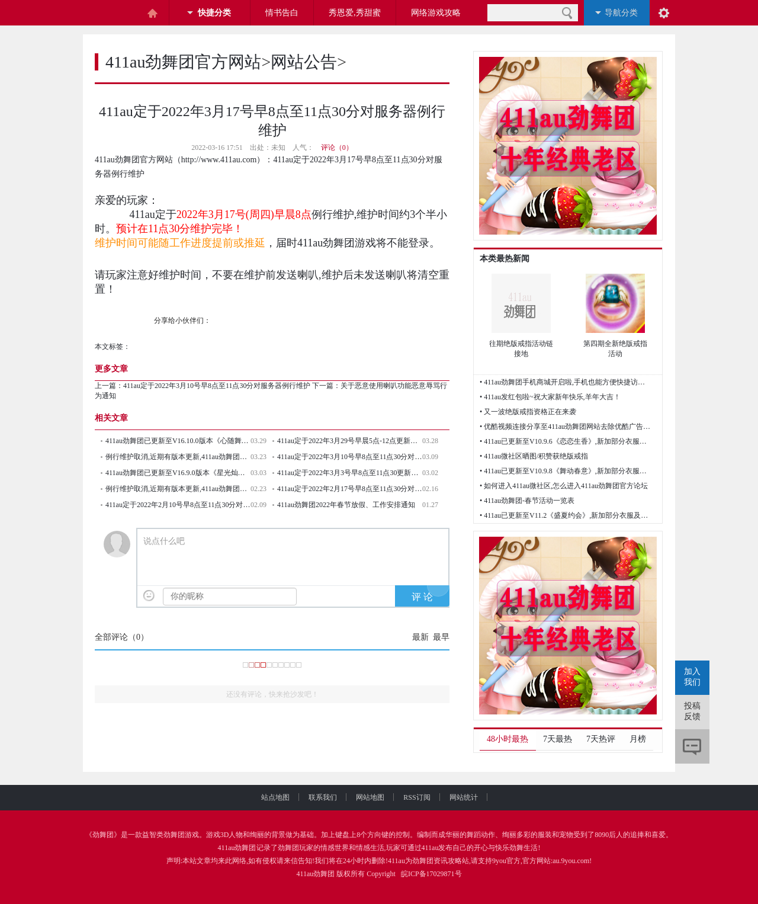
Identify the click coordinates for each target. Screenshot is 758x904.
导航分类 (621, 12)
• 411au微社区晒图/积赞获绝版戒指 (534, 456)
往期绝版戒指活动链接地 (521, 348)
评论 (692, 746)
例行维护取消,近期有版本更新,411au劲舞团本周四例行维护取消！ (177, 457)
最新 (420, 637)
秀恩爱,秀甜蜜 (355, 12)
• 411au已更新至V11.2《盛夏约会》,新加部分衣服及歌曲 (565, 515)
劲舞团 (103, 835)
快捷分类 (214, 12)
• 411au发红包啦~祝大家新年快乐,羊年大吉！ (550, 397)
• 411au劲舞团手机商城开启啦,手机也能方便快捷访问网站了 (565, 382)
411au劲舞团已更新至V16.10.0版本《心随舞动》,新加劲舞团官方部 (177, 441)
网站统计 (463, 797)
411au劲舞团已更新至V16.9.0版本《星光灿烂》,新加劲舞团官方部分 (177, 473)
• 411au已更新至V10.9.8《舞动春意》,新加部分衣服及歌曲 (565, 471)
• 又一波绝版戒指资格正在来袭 (528, 412)
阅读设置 (664, 12)
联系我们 (332, 797)
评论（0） (337, 147)
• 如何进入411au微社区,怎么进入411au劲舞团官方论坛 (564, 486)
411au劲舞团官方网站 (183, 62)
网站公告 (304, 62)
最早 (441, 637)
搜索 (567, 12)
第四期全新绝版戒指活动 (615, 348)
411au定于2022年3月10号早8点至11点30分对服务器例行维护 (216, 386)
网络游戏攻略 (436, 12)
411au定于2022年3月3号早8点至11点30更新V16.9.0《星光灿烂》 (349, 473)
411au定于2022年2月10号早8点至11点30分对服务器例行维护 (177, 505)
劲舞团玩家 (295, 848)
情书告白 (281, 12)
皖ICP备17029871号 (431, 874)
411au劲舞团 (237, 848)
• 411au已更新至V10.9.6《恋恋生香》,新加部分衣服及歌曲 (565, 441)
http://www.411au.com (219, 159)
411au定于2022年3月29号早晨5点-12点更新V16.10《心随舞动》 (349, 441)
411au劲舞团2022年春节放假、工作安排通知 (346, 505)
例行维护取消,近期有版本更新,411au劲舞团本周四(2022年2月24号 (177, 489)
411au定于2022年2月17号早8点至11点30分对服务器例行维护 (349, 489)
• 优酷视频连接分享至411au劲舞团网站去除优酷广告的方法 (565, 426)
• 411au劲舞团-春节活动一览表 (527, 500)
